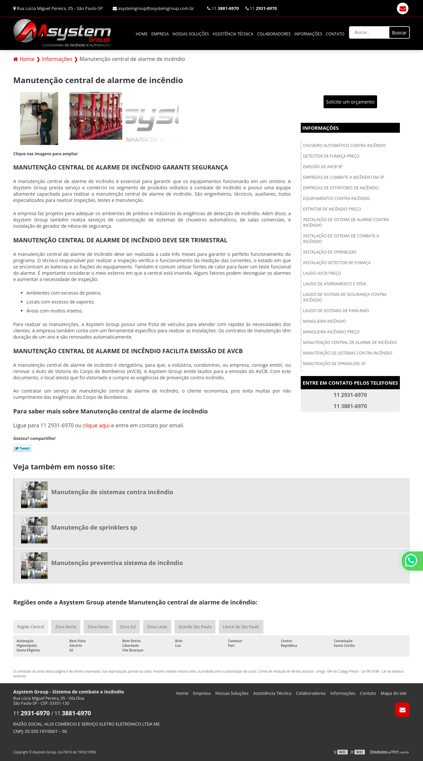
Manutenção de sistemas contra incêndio (347, 353)
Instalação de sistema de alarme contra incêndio (346, 222)
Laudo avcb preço (322, 273)
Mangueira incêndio (324, 321)
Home (142, 34)
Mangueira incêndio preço (331, 332)
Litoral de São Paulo (241, 627)
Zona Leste (157, 627)
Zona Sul (128, 627)
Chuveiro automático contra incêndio (344, 145)
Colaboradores (274, 34)
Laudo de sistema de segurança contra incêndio (345, 297)
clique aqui (96, 425)
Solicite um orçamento (350, 102)
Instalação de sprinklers (329, 252)
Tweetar (22, 448)
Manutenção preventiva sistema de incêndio (117, 563)
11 (223, 8)
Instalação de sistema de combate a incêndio (341, 238)
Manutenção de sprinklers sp (334, 363)
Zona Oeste (98, 627)
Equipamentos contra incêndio (336, 198)
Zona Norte (65, 627)
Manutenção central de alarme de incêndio (350, 342)
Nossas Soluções (191, 34)
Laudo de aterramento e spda (334, 284)
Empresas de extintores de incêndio (341, 188)
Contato (335, 34)
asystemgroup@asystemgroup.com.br (153, 8)
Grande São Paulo (195, 627)
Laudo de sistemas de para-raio (336, 310)
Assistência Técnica (232, 34)
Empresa (160, 34)
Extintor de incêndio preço (332, 209)
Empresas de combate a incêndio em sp (343, 177)
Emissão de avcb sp (322, 166)
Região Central (30, 627)
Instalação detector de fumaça (336, 262)
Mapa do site (393, 693)
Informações (308, 34)
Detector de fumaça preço (331, 156)
